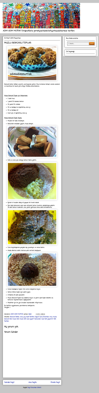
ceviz (21, 317)
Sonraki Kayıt (9, 382)
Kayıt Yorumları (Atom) (34, 388)
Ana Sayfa (32, 382)
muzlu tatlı (15, 319)
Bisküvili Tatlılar (14, 317)
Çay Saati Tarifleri (28, 317)
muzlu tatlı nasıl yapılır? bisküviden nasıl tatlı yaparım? (36, 319)
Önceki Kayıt (55, 382)
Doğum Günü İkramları (42, 317)
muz (51, 317)
